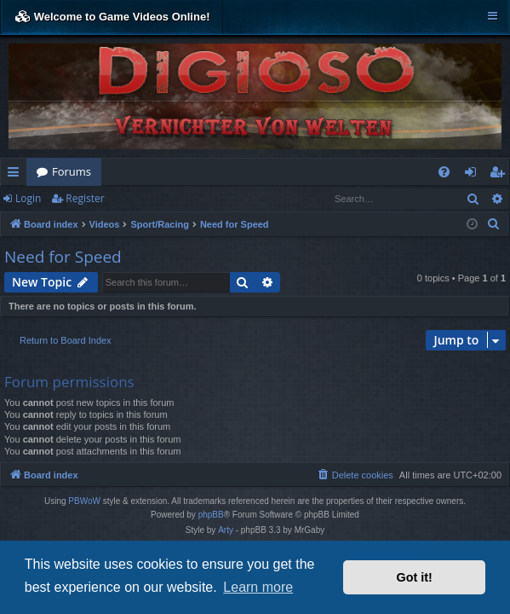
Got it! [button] (415, 577)
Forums (71, 171)
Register (85, 198)
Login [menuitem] (474, 175)
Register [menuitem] (500, 175)
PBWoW (84, 501)
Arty (225, 530)
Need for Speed (63, 257)
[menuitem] (444, 172)
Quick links (16, 175)
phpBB (211, 514)
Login (28, 198)
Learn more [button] (258, 587)
